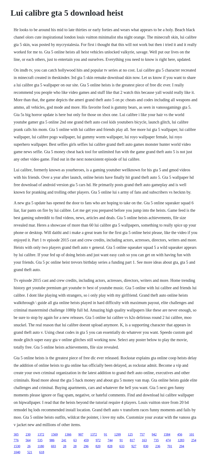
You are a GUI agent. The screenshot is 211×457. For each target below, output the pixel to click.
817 (132, 440)
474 (168, 440)
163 (144, 440)
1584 (167, 434)
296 (86, 446)
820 (98, 446)
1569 (54, 434)
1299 (117, 434)
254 (193, 440)
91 (105, 434)
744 (110, 440)
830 (145, 446)
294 (181, 446)
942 (154, 434)
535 (40, 440)
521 (29, 452)
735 (156, 440)
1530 (17, 446)
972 (98, 440)
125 (130, 434)
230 (28, 434)
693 (53, 446)
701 (169, 446)
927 (133, 446)
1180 (41, 446)
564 (28, 440)
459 (86, 440)
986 (51, 440)
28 (64, 446)
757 (142, 434)
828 (110, 446)
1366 (68, 434)
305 (16, 434)
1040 (17, 452)
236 (157, 446)
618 (41, 452)
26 (28, 446)
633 (122, 446)
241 (63, 440)
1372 (41, 434)
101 (191, 434)
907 (80, 434)
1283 (181, 440)
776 (16, 440)
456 (179, 434)
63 (75, 440)
